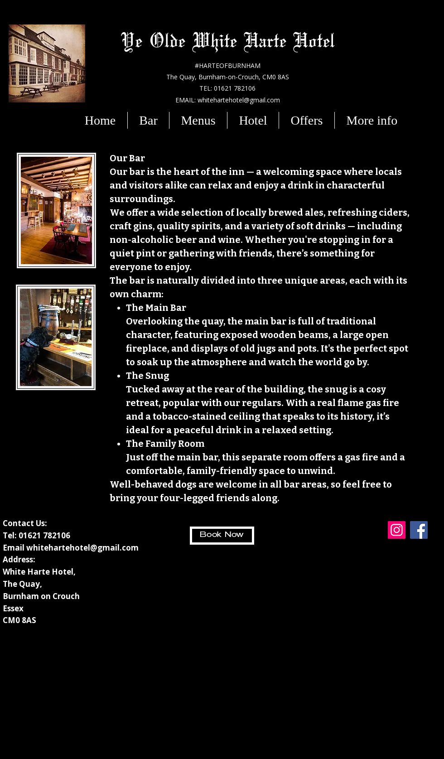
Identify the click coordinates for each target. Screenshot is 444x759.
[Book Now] (222, 536)
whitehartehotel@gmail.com (82, 547)
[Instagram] (396, 530)
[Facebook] (419, 530)
